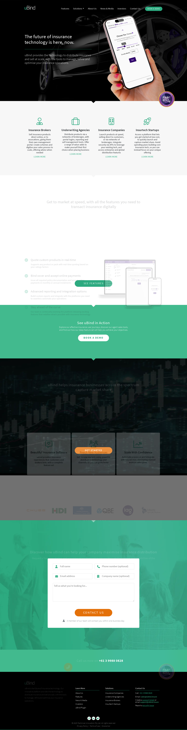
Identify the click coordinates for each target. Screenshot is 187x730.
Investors (79, 704)
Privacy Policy (82, 726)
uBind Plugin (80, 707)
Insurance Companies (114, 693)
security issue (148, 705)
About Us (79, 693)
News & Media (81, 700)
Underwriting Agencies (114, 696)
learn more (40, 156)
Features (79, 696)
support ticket (148, 700)
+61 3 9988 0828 (145, 693)
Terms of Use (95, 726)
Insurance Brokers (112, 700)
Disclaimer (106, 726)
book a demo (93, 337)
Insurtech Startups (112, 704)
